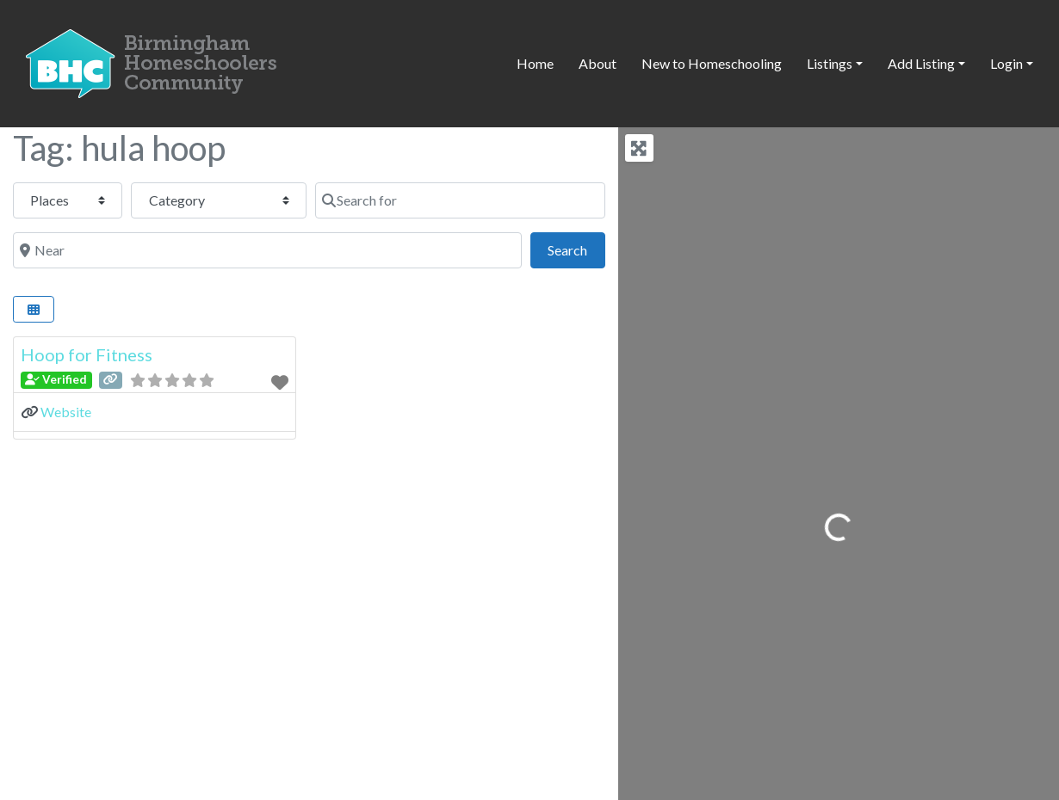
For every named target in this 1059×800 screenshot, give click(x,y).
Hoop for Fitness (86, 354)
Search (576, 248)
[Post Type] (67, 200)
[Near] (267, 250)
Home (535, 63)
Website (65, 411)
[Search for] (460, 200)
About (597, 63)
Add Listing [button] (921, 63)
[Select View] (33, 309)
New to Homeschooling (711, 63)
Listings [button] (829, 63)
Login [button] (1006, 63)
